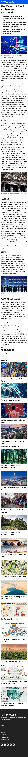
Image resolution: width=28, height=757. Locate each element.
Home (2, 722)
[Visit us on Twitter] (8, 744)
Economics (15, 353)
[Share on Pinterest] (10, 350)
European (4, 144)
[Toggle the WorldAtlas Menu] (1, 2)
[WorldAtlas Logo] (9, 2)
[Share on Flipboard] (2, 350)
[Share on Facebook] (5, 350)
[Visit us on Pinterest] (11, 744)
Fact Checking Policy (5, 734)
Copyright (3, 730)
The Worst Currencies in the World (13, 576)
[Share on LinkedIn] (13, 350)
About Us (3, 732)
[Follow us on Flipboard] (2, 744)
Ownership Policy (5, 739)
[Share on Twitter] (7, 350)
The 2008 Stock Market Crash (11, 400)
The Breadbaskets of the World (12, 661)
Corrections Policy (5, 737)
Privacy (2, 727)
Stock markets (13, 92)
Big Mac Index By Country (10, 619)
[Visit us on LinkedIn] (14, 744)
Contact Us (3, 725)
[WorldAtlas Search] (26, 2)
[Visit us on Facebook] (5, 744)
